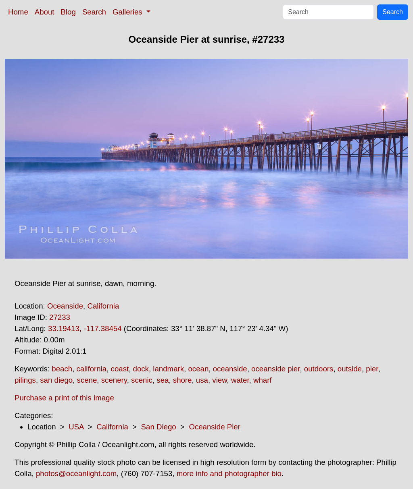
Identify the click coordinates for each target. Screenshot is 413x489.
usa (202, 380)
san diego (56, 380)
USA (76, 427)
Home (18, 12)
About (44, 12)
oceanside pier (275, 369)
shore (182, 380)
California (103, 306)
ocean (198, 369)
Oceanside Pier (214, 427)
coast (120, 369)
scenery (114, 380)
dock (141, 369)
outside (350, 369)
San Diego (158, 427)
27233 (59, 317)
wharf (262, 380)
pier (372, 369)
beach (62, 369)
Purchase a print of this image (64, 398)
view (219, 380)
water (240, 380)
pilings (25, 380)
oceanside (230, 369)
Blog (68, 12)
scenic (141, 380)
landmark (168, 369)
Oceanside (65, 306)
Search (94, 12)
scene (87, 380)
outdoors (319, 369)
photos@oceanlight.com (76, 473)
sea (162, 380)
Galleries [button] (128, 12)
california (92, 369)
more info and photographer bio (229, 473)
